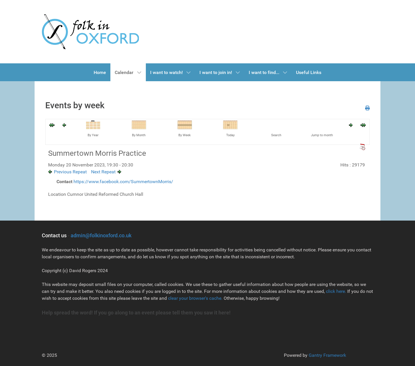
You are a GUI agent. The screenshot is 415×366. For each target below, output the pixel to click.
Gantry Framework (327, 355)
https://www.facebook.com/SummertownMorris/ (123, 181)
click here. (336, 291)
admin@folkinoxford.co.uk (101, 235)
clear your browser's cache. (194, 298)
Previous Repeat (70, 172)
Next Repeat (103, 172)
